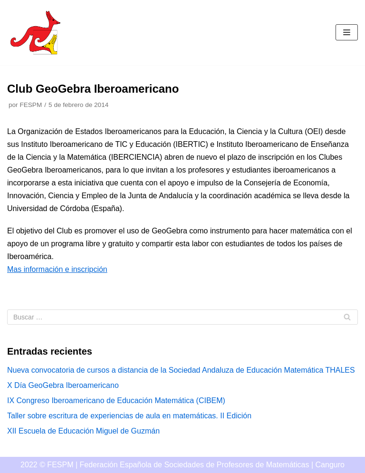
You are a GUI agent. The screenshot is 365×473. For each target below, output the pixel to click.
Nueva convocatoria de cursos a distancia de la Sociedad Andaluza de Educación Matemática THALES (181, 370)
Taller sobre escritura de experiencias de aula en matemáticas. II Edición (129, 416)
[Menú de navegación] (347, 32)
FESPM (30, 104)
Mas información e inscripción (57, 269)
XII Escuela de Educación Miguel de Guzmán (83, 431)
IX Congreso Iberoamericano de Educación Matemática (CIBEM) (116, 400)
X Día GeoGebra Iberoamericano (63, 385)
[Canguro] (35, 32)
